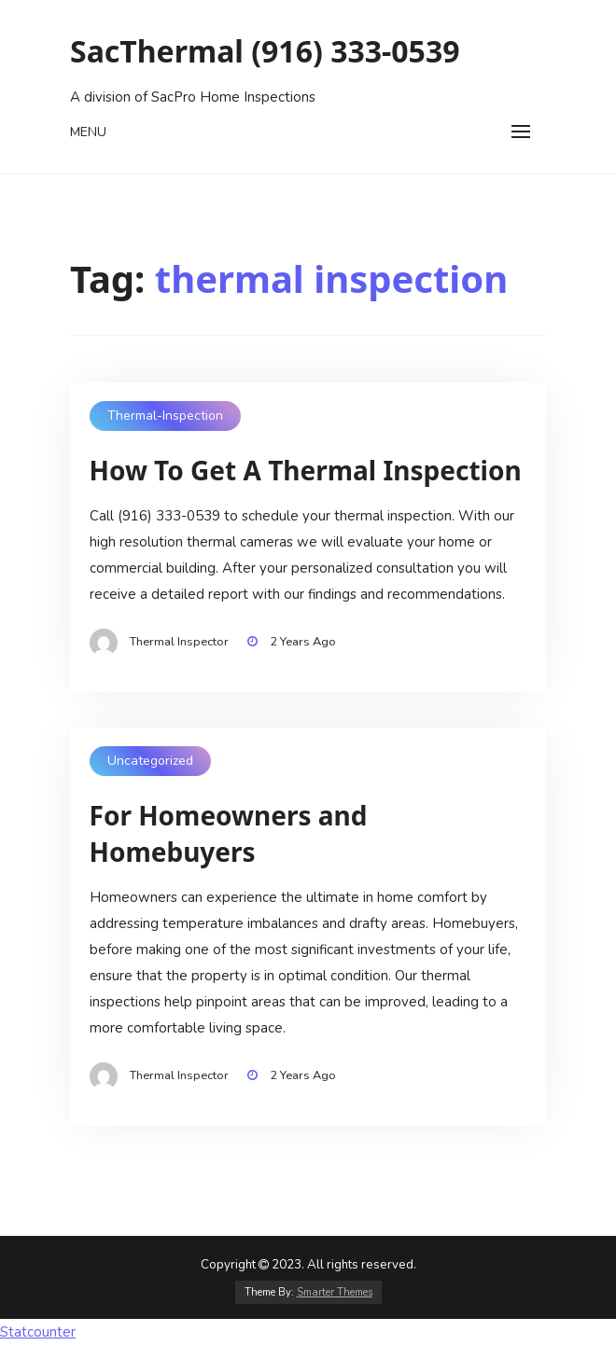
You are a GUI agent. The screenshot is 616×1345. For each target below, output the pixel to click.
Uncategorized (150, 761)
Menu (88, 132)
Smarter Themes (334, 1292)
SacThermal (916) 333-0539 (265, 51)
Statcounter (38, 1332)
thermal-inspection (165, 415)
